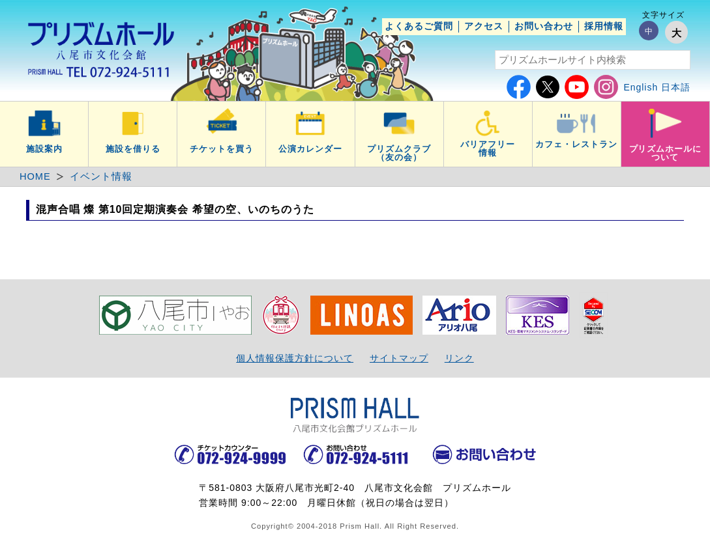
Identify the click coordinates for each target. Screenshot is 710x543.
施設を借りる (133, 149)
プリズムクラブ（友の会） (399, 153)
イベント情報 (101, 176)
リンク (459, 358)
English (640, 87)
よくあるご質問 (419, 26)
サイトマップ (399, 358)
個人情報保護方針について (294, 358)
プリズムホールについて (665, 153)
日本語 (675, 87)
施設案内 (44, 149)
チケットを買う (222, 149)
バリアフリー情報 (487, 149)
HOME (35, 176)
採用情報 (603, 26)
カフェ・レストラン (576, 144)
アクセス (483, 26)
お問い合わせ (543, 26)
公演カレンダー (310, 149)
